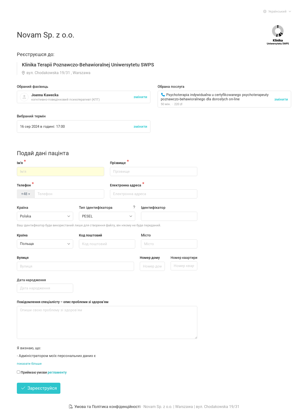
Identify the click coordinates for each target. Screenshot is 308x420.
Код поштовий (90, 235)
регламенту (57, 372)
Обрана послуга (171, 86)
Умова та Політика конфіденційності (105, 406)
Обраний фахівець (32, 86)
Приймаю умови (42, 372)
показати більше (29, 363)
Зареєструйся (38, 388)
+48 (25, 194)
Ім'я (20, 163)
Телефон (24, 185)
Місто (146, 235)
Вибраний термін (31, 116)
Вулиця (23, 258)
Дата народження (31, 280)
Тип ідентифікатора (95, 207)
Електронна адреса (125, 185)
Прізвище (118, 163)
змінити (281, 99)
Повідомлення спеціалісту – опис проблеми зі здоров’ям (63, 302)
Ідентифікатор (153, 207)
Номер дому (150, 258)
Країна (22, 207)
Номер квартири (184, 258)
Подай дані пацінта (43, 153)
